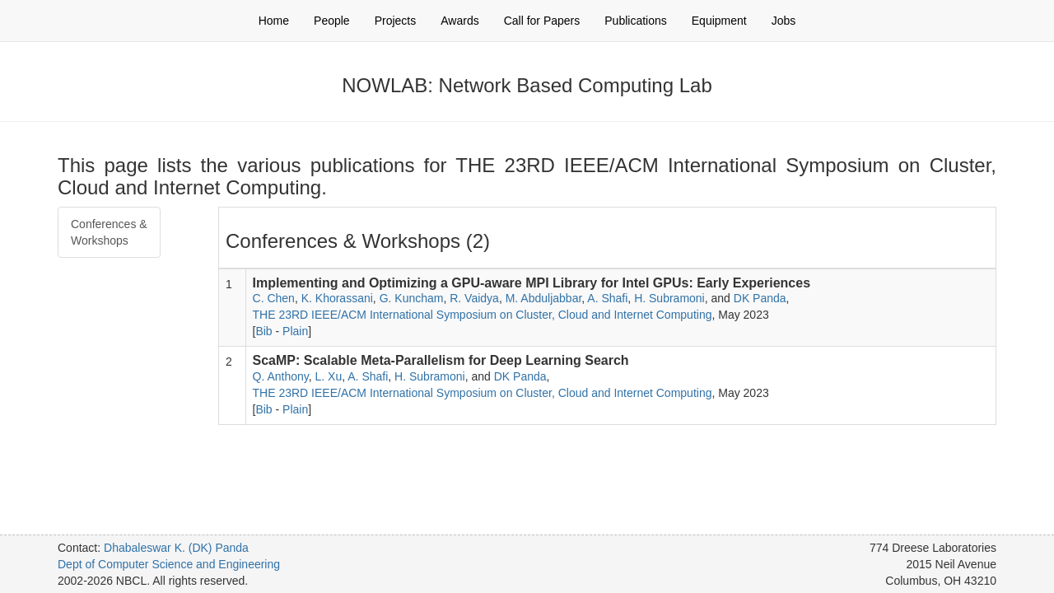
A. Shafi (607, 298)
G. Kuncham (412, 298)
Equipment (719, 20)
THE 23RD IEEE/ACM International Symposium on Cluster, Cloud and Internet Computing (482, 314)
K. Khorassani (337, 298)
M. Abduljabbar (544, 298)
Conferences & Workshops (109, 232)
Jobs (784, 20)
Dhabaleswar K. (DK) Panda (176, 547)
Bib (263, 331)
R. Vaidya (474, 298)
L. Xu (329, 376)
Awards (459, 20)
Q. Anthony (281, 376)
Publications (635, 20)
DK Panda (760, 298)
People (332, 20)
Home (274, 20)
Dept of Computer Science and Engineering (169, 564)
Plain (295, 331)
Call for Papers (542, 20)
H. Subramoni (669, 298)
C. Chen (274, 298)
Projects (396, 20)
